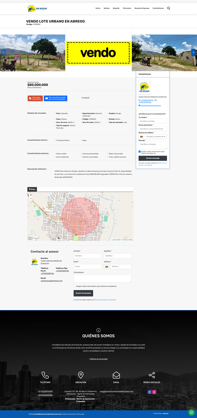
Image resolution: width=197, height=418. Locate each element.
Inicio (98, 8)
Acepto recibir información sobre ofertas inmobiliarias (96, 286)
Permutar (127, 8)
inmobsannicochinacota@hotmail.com (116, 391)
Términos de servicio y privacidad (105, 300)
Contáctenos (158, 8)
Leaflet (114, 240)
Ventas (106, 8)
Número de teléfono (146, 133)
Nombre (77, 251)
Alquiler (116, 8)
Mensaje (142, 140)
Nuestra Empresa (142, 8)
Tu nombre (143, 117)
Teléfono (108, 261)
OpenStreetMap (128, 240)
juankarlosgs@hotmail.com (51, 281)
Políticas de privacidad (99, 359)
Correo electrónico (146, 125)
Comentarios (79, 272)
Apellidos (108, 251)
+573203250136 (47, 273)
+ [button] (31, 195)
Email (76, 261)
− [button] (31, 199)
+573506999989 (45, 391)
